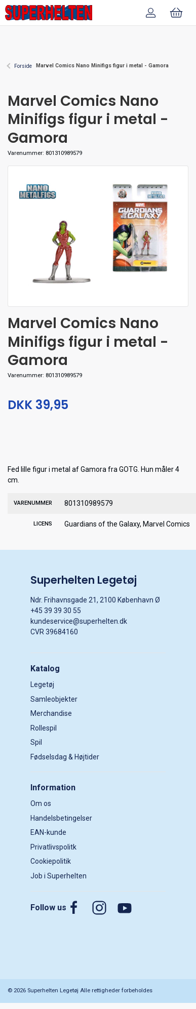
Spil (36, 742)
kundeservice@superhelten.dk (78, 621)
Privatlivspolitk (53, 847)
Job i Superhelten (58, 876)
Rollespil (43, 728)
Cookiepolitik (50, 861)
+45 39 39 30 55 (55, 611)
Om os (40, 803)
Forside (23, 66)
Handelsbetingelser (61, 818)
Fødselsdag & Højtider (64, 757)
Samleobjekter (53, 699)
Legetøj (42, 684)
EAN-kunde (48, 832)
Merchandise (51, 713)
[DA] (48, 12)
